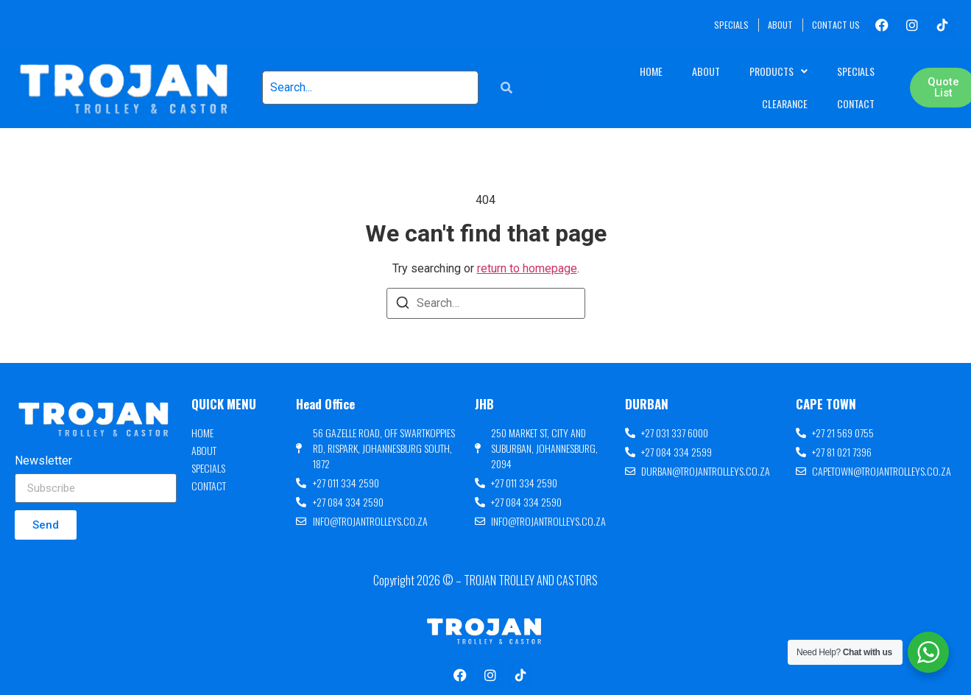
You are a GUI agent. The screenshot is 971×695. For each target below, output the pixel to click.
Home (651, 71)
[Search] (403, 305)
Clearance (785, 103)
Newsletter (43, 461)
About (706, 71)
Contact (856, 103)
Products (778, 71)
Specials (856, 71)
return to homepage (527, 268)
